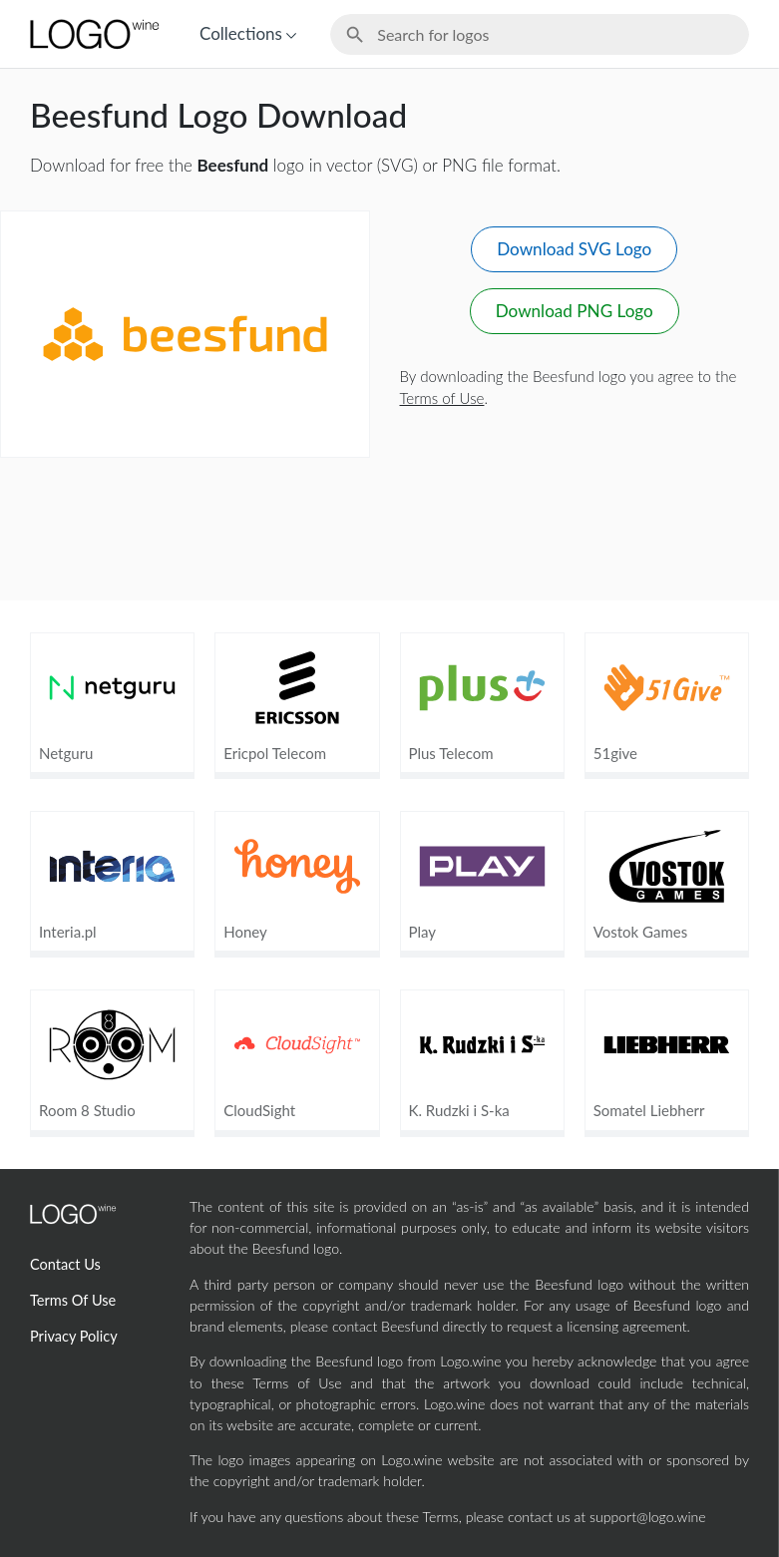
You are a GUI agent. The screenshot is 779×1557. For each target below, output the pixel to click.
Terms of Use (442, 398)
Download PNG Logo (574, 310)
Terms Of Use (73, 1300)
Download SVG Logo (574, 248)
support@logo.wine (647, 1516)
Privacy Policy (74, 1336)
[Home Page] (93, 34)
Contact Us (65, 1264)
